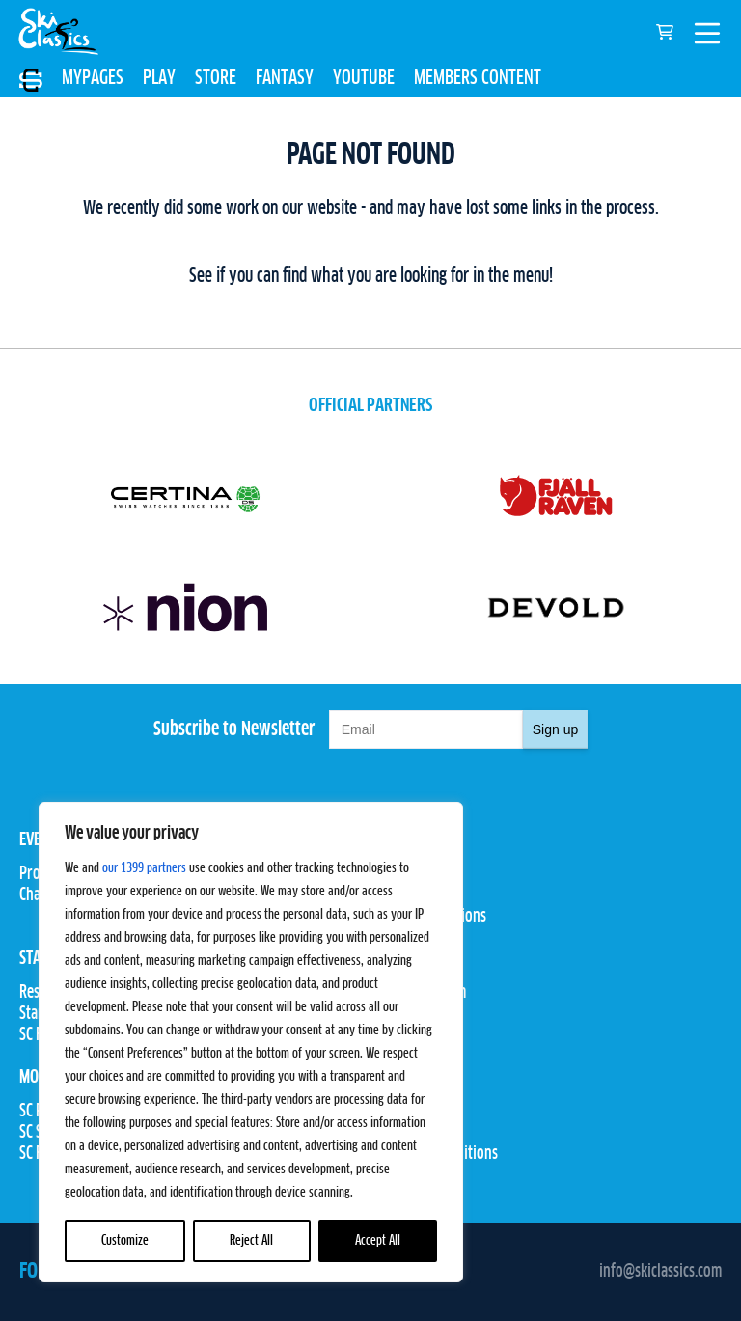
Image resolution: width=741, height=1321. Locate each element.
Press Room (404, 1014)
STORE (215, 78)
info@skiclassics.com (660, 1271)
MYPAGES (93, 78)
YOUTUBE (364, 78)
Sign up (555, 729)
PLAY (159, 78)
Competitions (409, 895)
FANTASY (285, 78)
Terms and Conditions (434, 1154)
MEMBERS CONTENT (477, 78)
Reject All (251, 1241)
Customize (125, 1241)
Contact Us (401, 1111)
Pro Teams (400, 874)
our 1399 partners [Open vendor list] (144, 868)
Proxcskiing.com (418, 993)
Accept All (377, 1241)
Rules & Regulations (428, 916)
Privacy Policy (412, 1133)
